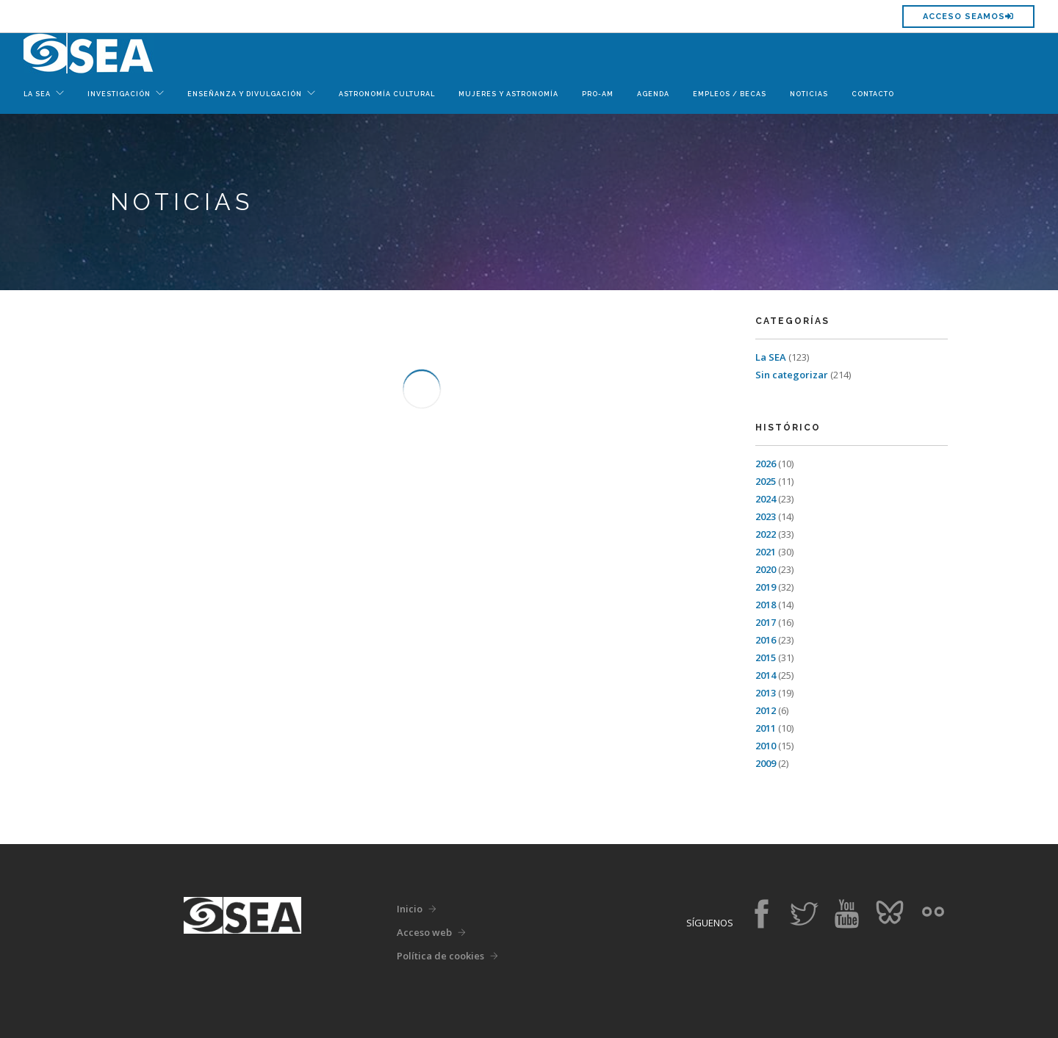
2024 (765, 498)
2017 (765, 622)
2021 (765, 551)
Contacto (873, 94)
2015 (765, 657)
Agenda (653, 94)
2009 (765, 763)
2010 (765, 745)
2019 (765, 587)
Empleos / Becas (729, 94)
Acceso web (424, 932)
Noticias (809, 94)
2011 (765, 728)
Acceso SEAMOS (968, 16)
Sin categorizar (791, 374)
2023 (765, 516)
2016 (765, 639)
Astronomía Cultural (387, 94)
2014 (765, 675)
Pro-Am (597, 94)
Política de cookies (440, 955)
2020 (765, 569)
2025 (765, 481)
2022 (765, 534)
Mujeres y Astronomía (508, 94)
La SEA (770, 357)
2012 (765, 710)
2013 (765, 692)
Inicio (409, 908)
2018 (765, 604)
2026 (765, 463)
